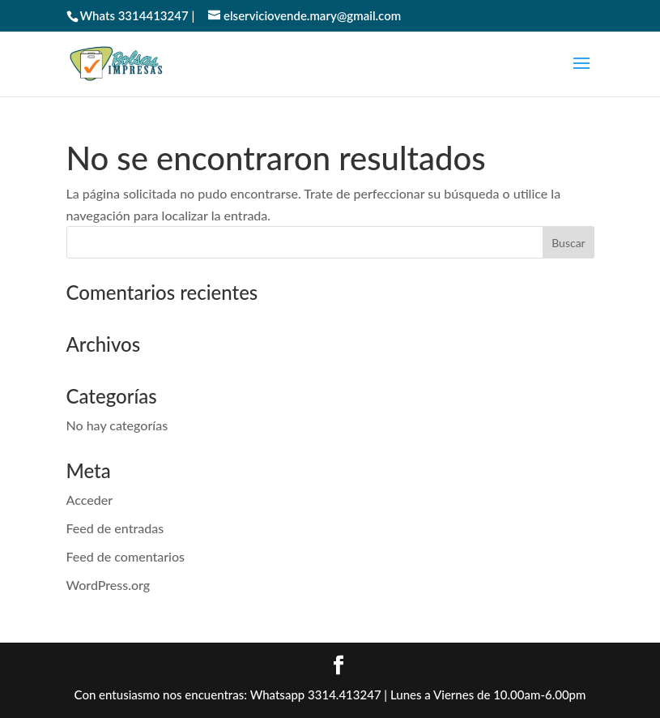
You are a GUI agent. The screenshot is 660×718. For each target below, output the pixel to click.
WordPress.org (108, 584)
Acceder (89, 499)
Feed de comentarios (125, 556)
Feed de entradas (115, 528)
